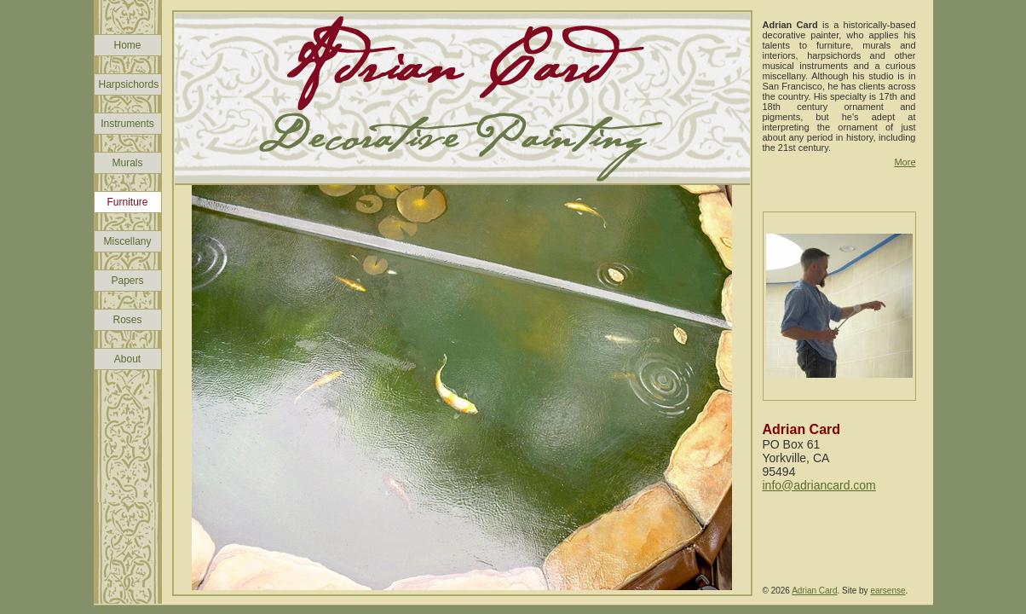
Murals (127, 163)
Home (127, 45)
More (904, 162)
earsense (887, 590)
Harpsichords (129, 84)
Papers (127, 281)
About (127, 359)
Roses (126, 320)
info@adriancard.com (819, 485)
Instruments (127, 124)
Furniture (127, 202)
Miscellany (127, 241)
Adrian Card (814, 590)
